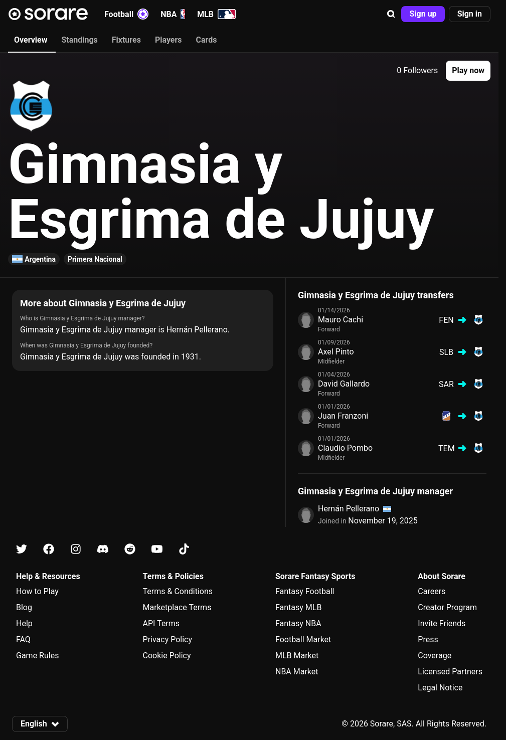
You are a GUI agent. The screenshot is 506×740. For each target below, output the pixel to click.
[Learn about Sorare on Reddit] (129, 549)
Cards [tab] (206, 40)
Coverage (434, 655)
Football (126, 14)
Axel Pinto (336, 351)
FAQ (23, 639)
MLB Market (296, 655)
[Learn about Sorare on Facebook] (48, 549)
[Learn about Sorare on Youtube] (156, 549)
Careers (431, 591)
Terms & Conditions (178, 591)
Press (428, 639)
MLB (216, 14)
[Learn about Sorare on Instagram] (75, 549)
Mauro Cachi (340, 319)
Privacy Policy (168, 639)
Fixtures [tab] (126, 40)
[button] (391, 14)
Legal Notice (440, 687)
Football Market (303, 639)
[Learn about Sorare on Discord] (102, 549)
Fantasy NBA (298, 623)
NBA (172, 14)
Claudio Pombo (345, 448)
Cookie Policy (167, 655)
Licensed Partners (450, 671)
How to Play (37, 591)
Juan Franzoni (343, 416)
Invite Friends (441, 623)
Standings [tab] (79, 40)
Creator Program (447, 607)
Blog (24, 607)
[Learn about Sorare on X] (21, 549)
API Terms (161, 623)
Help (24, 623)
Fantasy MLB (298, 607)
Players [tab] (168, 40)
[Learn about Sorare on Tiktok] (184, 549)
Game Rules (37, 655)
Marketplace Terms (177, 607)
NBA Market (296, 671)
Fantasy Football (304, 591)
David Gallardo (344, 384)
